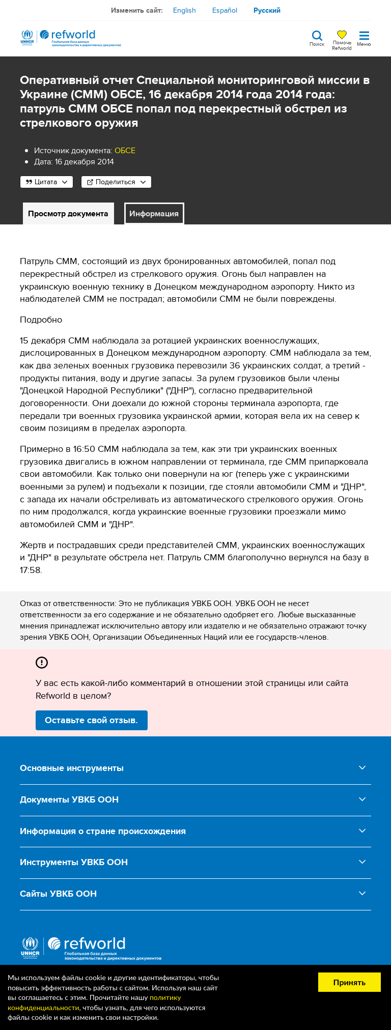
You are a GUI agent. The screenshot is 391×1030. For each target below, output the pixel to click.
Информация (154, 213)
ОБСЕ (125, 150)
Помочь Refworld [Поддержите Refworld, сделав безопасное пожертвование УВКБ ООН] (342, 45)
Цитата (46, 182)
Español (224, 10)
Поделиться (115, 182)
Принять (349, 982)
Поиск (317, 43)
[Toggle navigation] (364, 38)
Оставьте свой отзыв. (91, 720)
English (184, 10)
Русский (267, 10)
